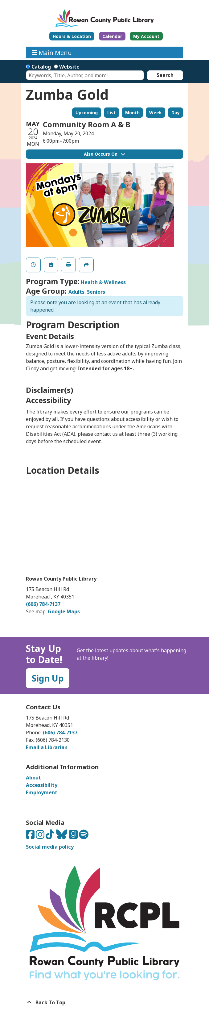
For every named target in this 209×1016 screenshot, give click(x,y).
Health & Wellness (103, 282)
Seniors (96, 291)
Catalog (41, 66)
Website (69, 66)
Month (132, 112)
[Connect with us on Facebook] (31, 836)
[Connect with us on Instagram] (41, 836)
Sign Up (48, 678)
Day (175, 112)
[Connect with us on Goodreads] (74, 836)
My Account (146, 36)
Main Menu (52, 52)
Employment (41, 792)
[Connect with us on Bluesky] (62, 836)
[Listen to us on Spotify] (83, 836)
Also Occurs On (104, 154)
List (111, 112)
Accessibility (41, 785)
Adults (76, 291)
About (33, 777)
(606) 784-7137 (43, 604)
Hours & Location (72, 36)
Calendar (112, 36)
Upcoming (87, 112)
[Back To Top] (104, 1002)
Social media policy (50, 846)
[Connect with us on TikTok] (50, 836)
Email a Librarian (47, 747)
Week (155, 112)
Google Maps (64, 611)
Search (165, 75)
